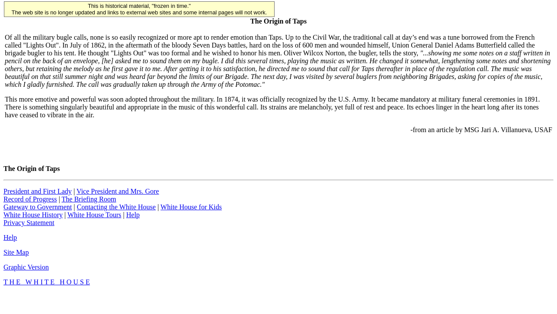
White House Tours (94, 214)
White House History (33, 214)
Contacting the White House (116, 207)
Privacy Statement (28, 222)
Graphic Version (26, 267)
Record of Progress (30, 199)
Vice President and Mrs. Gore (118, 191)
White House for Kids (191, 207)
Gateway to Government (37, 207)
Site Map (16, 252)
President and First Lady (37, 191)
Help (133, 214)
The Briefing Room (89, 199)
